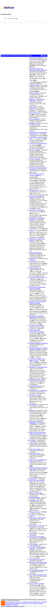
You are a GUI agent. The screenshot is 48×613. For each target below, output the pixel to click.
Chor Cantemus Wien (35, 112)
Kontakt (15, 604)
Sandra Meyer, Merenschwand (37, 517)
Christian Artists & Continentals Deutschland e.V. (38, 133)
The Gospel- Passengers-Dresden (38, 562)
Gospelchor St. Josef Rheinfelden (38, 367)
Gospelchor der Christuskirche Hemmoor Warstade (37, 287)
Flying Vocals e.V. (34, 190)
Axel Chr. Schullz (34, 93)
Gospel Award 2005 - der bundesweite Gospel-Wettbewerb (38, 69)
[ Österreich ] (16, 606)
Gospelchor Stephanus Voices (37, 379)
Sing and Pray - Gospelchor (36, 525)
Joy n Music (32, 440)
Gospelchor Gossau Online (36, 325)
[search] (23, 19)
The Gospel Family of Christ (37, 559)
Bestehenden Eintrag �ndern (13, 602)
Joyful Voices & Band (35, 449)
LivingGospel (33, 479)
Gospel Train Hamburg (35, 252)
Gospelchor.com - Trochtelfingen (38, 390)
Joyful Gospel (33, 443)
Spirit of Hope (33, 533)
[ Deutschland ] (9, 606)
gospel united (33, 258)
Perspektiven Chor (34, 500)
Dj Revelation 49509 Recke (36, 57)
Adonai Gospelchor (34, 85)
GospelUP (32, 410)
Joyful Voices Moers (34, 453)
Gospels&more (33, 404)
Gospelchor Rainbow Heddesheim (38, 343)
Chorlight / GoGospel (35, 123)
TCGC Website (33, 544)
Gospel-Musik (33, 261)
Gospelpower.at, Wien (35, 395)
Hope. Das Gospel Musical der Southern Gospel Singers (37, 433)
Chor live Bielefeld (34, 119)
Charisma (31, 109)
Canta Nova (32, 106)
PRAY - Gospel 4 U (34, 512)
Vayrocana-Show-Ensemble (36, 583)
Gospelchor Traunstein (35, 386)
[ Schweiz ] (22, 606)
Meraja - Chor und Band (35, 493)
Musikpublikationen (34, 497)
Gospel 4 (31, 230)
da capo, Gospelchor (34, 149)
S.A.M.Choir (32, 514)
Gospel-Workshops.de (35, 268)
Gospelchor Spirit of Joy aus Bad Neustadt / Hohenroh (38, 348)
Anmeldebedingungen (27, 602)
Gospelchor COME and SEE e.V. (38, 277)
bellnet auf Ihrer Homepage (36, 603)
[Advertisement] (31, 7)
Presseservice (8, 604)
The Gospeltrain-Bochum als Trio (38, 570)
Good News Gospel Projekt (36, 210)
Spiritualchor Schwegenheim (37, 536)
